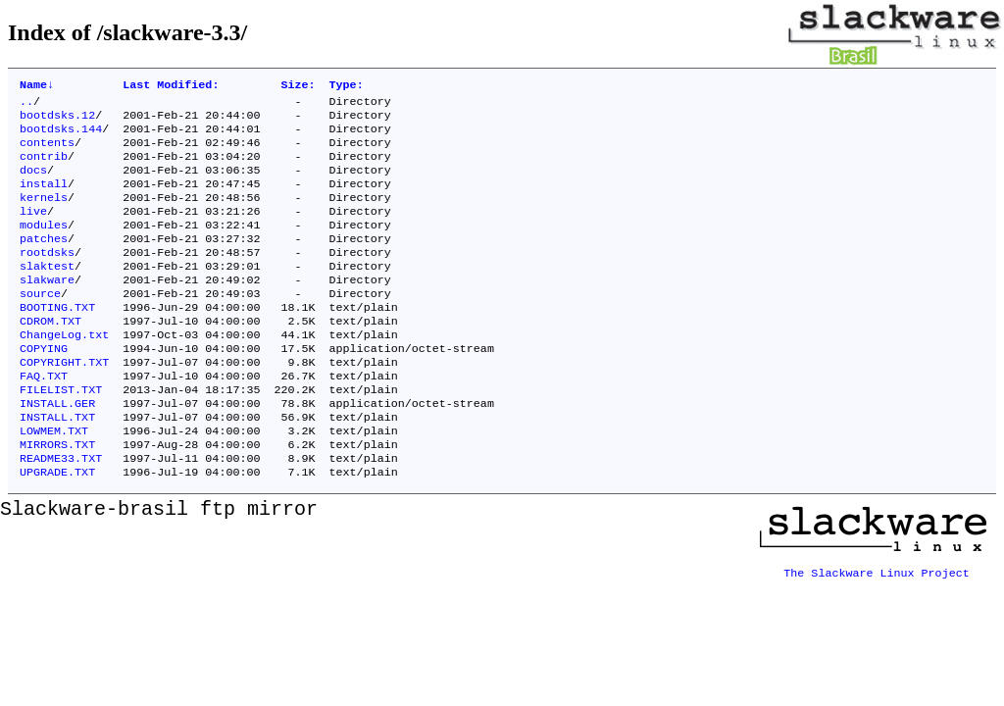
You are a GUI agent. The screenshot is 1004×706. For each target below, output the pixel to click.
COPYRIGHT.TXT (64, 403)
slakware (47, 309)
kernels (44, 215)
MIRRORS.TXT (57, 497)
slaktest (47, 293)
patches (44, 262)
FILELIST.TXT (61, 434)
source (40, 324)
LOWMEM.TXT (54, 481)
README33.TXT (61, 513)
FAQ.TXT (44, 419)
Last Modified (171, 86)
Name (37, 86)
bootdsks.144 (61, 136)
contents (47, 152)
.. (26, 105)
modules (44, 246)
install (44, 199)
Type (346, 86)
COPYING (44, 387)
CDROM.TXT (50, 356)
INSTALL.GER (57, 450)
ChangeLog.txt (64, 371)
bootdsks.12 (57, 120)
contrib (44, 168)
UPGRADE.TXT (57, 528)
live (33, 230)
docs (33, 183)
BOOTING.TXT (57, 340)
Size (297, 86)
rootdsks (47, 277)
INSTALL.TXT (57, 466)
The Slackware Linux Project (876, 622)
